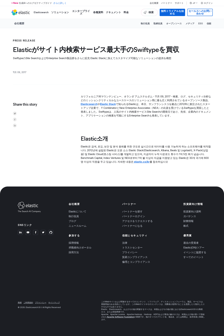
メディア (190, 23)
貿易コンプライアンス (135, 257)
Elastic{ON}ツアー (193, 247)
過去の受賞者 (191, 242)
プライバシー (129, 252)
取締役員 (157, 23)
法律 (124, 242)
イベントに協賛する (194, 252)
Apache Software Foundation (120, 317)
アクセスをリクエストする (137, 221)
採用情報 (74, 242)
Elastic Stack (108, 104)
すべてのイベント (193, 257)
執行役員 (145, 23)
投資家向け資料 (192, 211)
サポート (179, 3)
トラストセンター (132, 247)
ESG (200, 23)
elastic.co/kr (141, 161)
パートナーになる (132, 225)
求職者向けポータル (80, 247)
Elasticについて (77, 211)
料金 (126, 12)
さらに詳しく (60, 3)
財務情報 (188, 221)
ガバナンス (189, 216)
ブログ (72, 221)
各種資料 (98, 12)
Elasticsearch (41, 12)
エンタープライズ (81, 12)
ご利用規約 (28, 302)
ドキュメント (113, 12)
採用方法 (74, 252)
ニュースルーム (77, 225)
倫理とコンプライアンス (136, 261)
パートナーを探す (132, 211)
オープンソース (174, 23)
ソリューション (60, 12)
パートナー (166, 3)
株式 (185, 225)
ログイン (207, 3)
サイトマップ (54, 302)
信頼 (209, 23)
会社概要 (154, 3)
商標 (20, 302)
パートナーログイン (133, 216)
